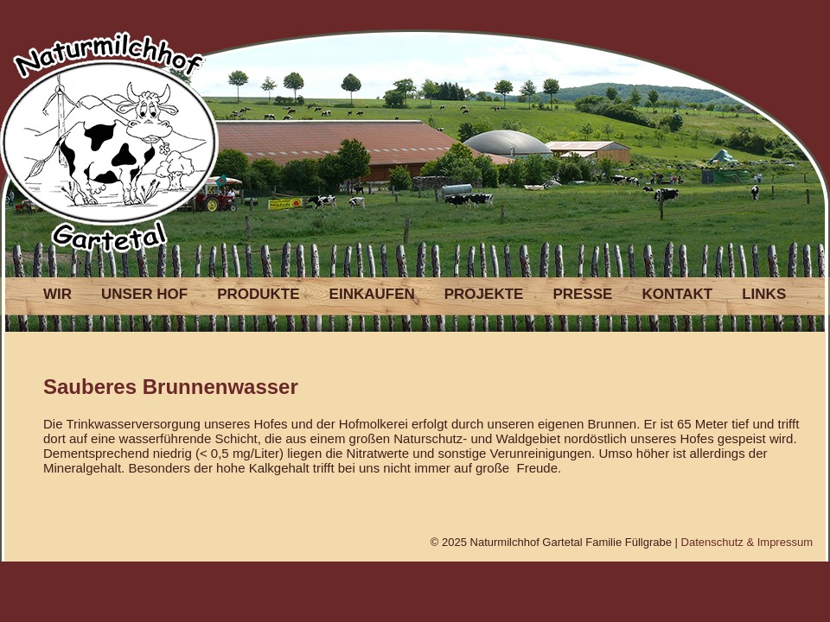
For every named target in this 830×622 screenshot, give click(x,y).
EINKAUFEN (372, 294)
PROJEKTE (484, 294)
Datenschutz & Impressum (747, 542)
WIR (57, 294)
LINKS (764, 294)
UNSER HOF (144, 294)
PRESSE (582, 294)
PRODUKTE (258, 294)
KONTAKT (677, 294)
